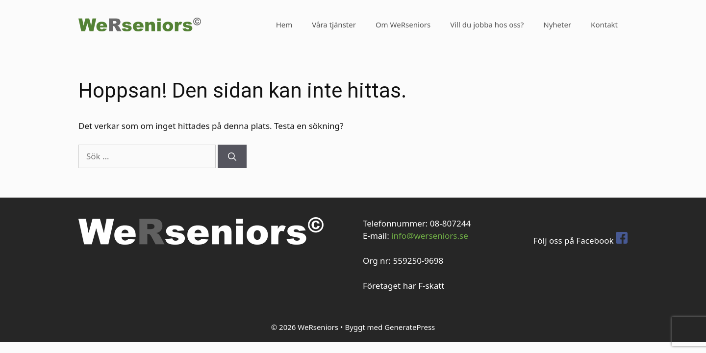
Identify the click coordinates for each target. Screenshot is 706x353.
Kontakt (604, 24)
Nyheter (557, 24)
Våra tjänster (334, 24)
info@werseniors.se (429, 235)
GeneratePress (409, 327)
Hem (284, 24)
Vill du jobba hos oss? (487, 24)
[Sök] (232, 156)
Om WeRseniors (403, 24)
